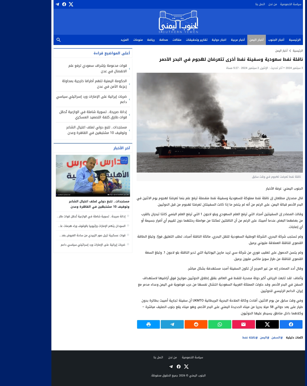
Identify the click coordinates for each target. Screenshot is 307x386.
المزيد (100, 39)
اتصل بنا (235, 4)
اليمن (238, 337)
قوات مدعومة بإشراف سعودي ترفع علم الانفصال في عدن (73, 68)
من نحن (248, 4)
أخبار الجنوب (251, 39)
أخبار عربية (213, 39)
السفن (251, 337)
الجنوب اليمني (172, 375)
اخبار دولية (194, 39)
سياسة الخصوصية (266, 4)
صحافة (139, 39)
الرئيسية (270, 39)
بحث (34, 40)
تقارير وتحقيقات (172, 39)
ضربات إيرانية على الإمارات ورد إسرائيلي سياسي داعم (66, 99)
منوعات (113, 39)
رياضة (126, 39)
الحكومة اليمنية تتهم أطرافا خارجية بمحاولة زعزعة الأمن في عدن (69, 83)
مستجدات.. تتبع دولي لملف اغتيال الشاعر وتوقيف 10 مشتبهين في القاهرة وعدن (72, 130)
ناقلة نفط (224, 337)
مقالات (152, 39)
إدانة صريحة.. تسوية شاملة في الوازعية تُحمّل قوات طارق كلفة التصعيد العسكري (68, 114)
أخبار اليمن (232, 39)
